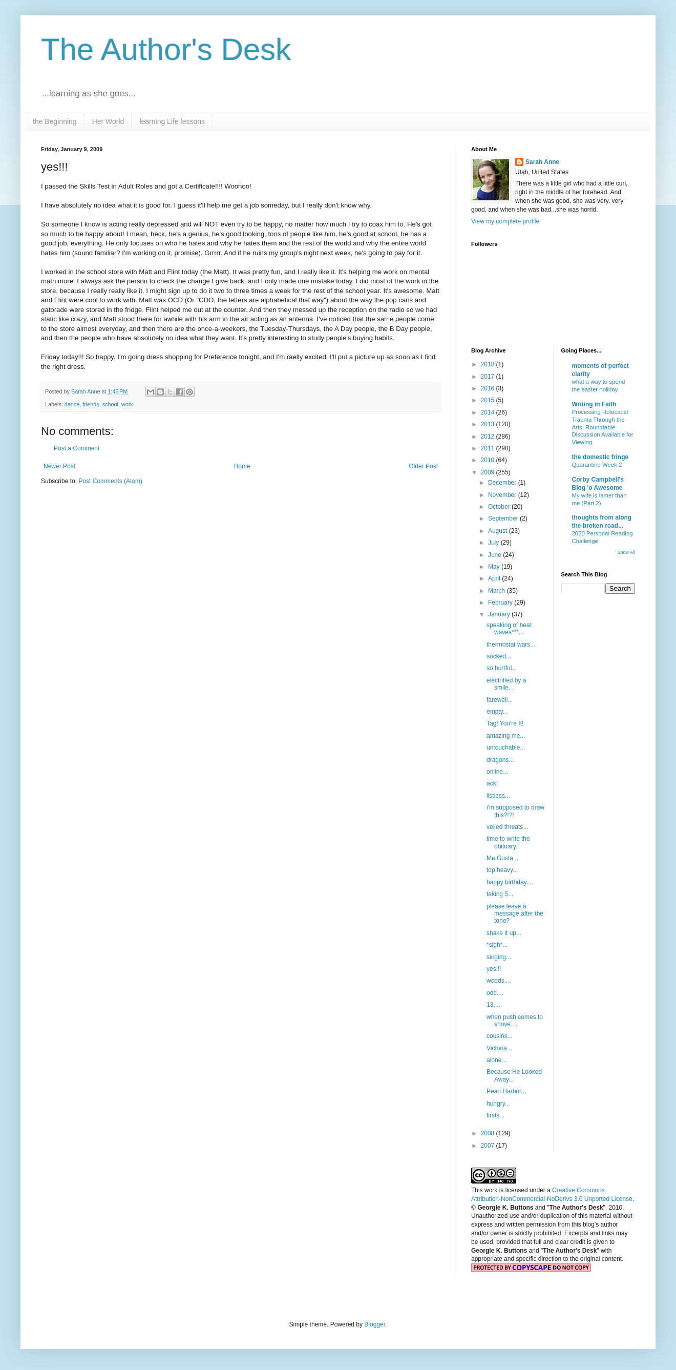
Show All (626, 552)
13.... (493, 1004)
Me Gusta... (502, 858)
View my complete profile (505, 221)
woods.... (499, 980)
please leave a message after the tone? (515, 914)
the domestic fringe (600, 457)
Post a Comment (76, 448)
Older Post (423, 466)
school (110, 404)
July (494, 542)
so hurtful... (502, 668)
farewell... (500, 699)
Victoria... (499, 1048)
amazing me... (506, 735)
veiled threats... (507, 827)
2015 (488, 400)
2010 (488, 460)
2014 (488, 412)
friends (90, 404)
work (127, 404)
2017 (488, 376)
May (494, 566)
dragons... (500, 759)
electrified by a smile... (506, 684)
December (503, 482)
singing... (499, 957)
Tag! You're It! (505, 723)
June (495, 554)
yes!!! (494, 968)
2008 (488, 1133)
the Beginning (55, 121)
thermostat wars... (511, 644)
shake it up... (504, 933)
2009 (488, 472)
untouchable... (506, 747)
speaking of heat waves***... (509, 628)
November (503, 495)
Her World (108, 121)
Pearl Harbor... (506, 1091)
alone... (496, 1060)
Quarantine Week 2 (597, 465)
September (504, 518)
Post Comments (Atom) (110, 481)
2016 (488, 388)
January (500, 614)
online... (497, 771)
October (500, 506)
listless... (498, 795)
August (498, 530)
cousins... (500, 1036)
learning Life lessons (172, 121)
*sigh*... (497, 944)
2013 (488, 424)
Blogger (374, 1324)
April (495, 578)
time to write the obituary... (508, 842)
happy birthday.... (510, 882)
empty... (497, 711)
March (497, 590)
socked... (499, 656)
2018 (488, 364)
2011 (488, 448)
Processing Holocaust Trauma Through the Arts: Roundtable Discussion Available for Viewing (602, 427)
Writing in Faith (594, 404)
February (501, 602)
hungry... (498, 1103)
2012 (488, 436)
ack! (492, 783)
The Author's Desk (166, 49)
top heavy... (502, 870)
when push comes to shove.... (515, 1020)
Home (242, 466)
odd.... (495, 993)
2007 (488, 1145)
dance (72, 404)
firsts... (495, 1115)
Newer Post (59, 466)
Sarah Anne (542, 161)
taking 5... (500, 894)
